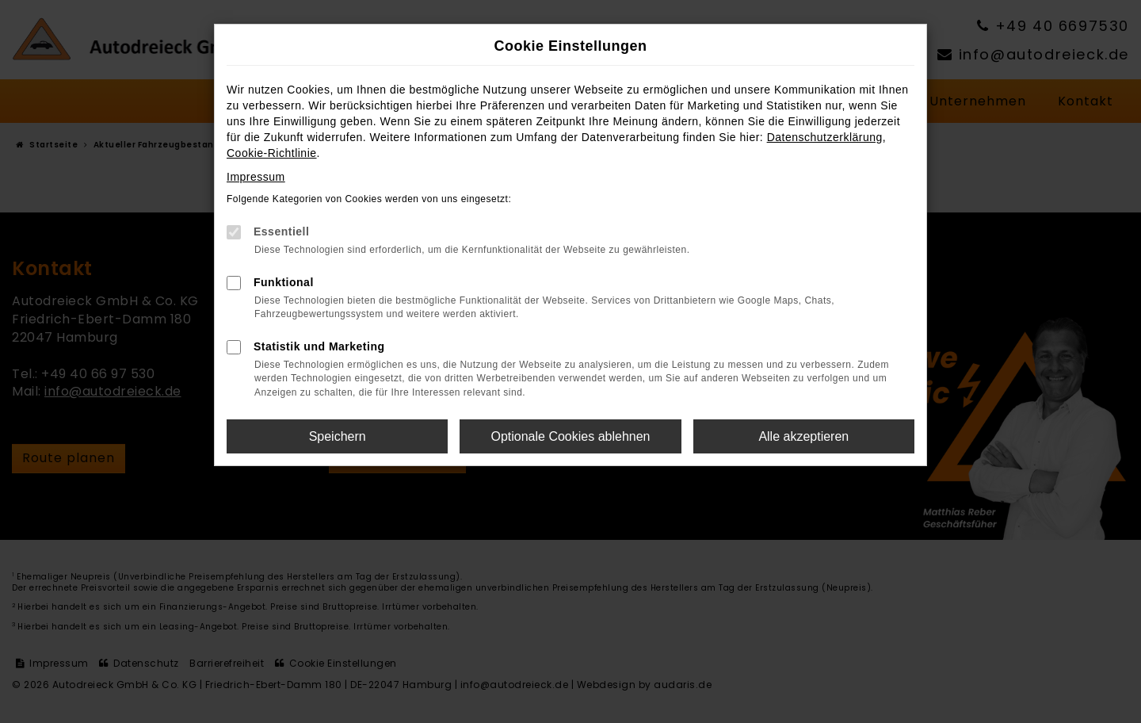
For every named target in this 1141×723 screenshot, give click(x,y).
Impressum (256, 176)
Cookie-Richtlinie (272, 153)
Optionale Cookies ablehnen (570, 436)
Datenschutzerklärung (825, 137)
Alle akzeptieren (803, 436)
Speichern (337, 436)
